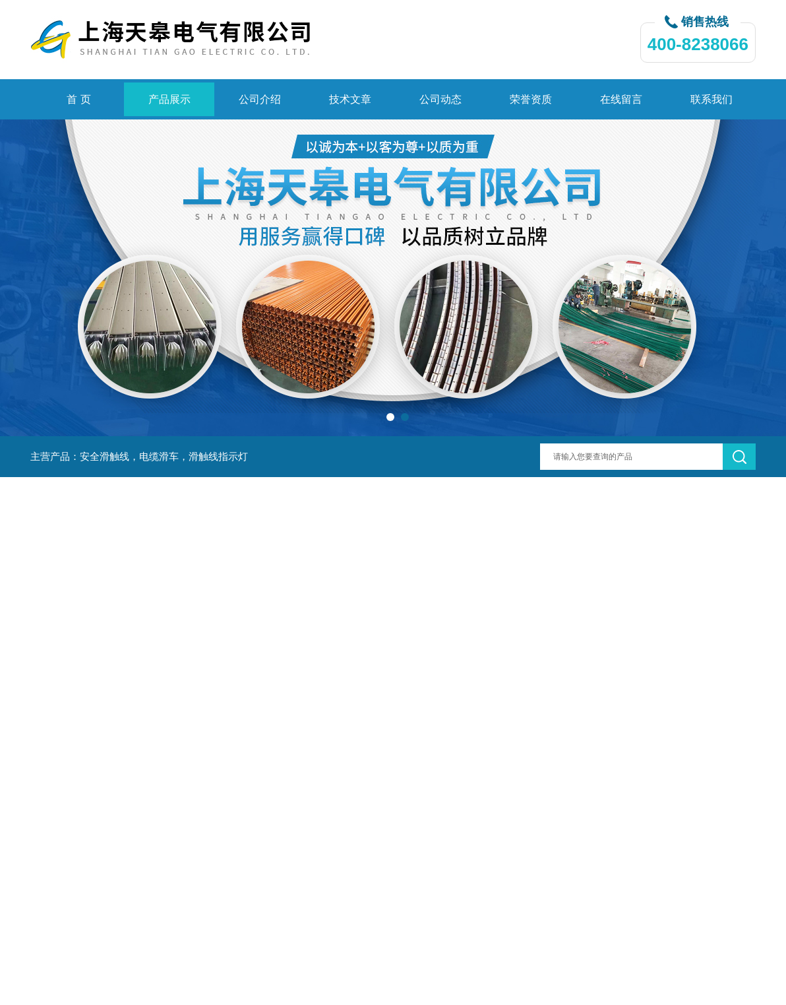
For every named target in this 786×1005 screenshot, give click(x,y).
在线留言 (621, 99)
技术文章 (350, 99)
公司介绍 (260, 99)
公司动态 (440, 99)
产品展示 (169, 99)
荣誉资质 (531, 99)
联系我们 (711, 99)
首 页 (78, 99)
